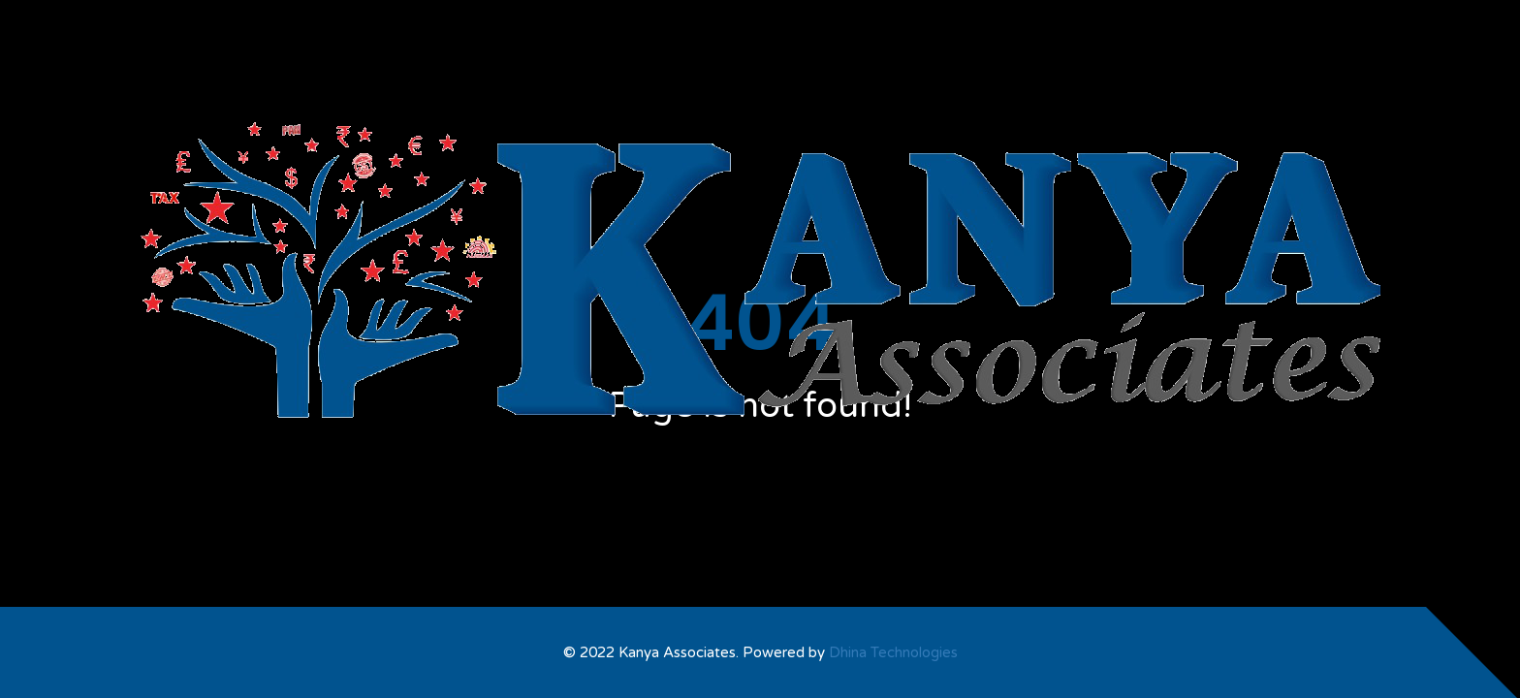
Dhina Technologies (893, 652)
